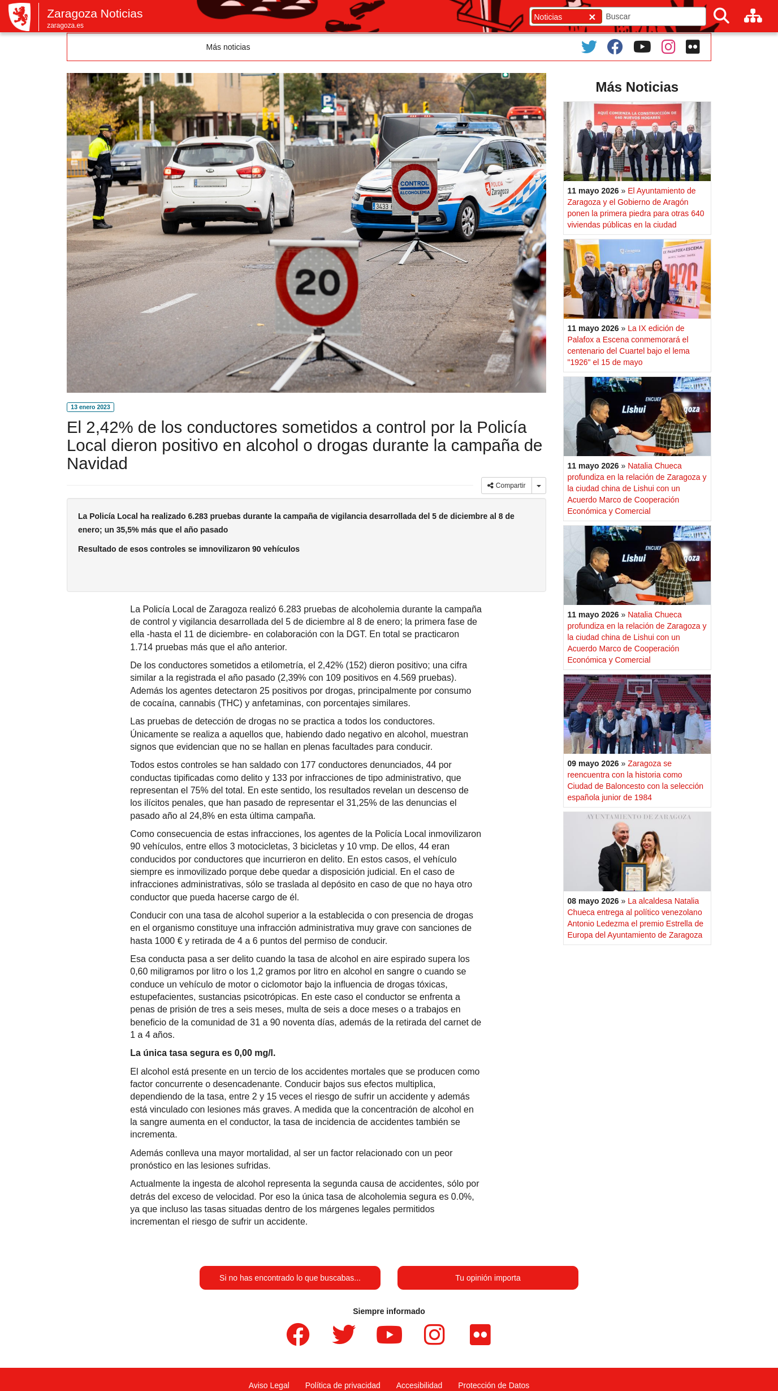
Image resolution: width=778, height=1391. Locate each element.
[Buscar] (721, 16)
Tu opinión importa (487, 1277)
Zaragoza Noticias (94, 13)
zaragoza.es (65, 25)
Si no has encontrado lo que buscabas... (290, 1277)
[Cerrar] (592, 17)
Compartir (506, 486)
